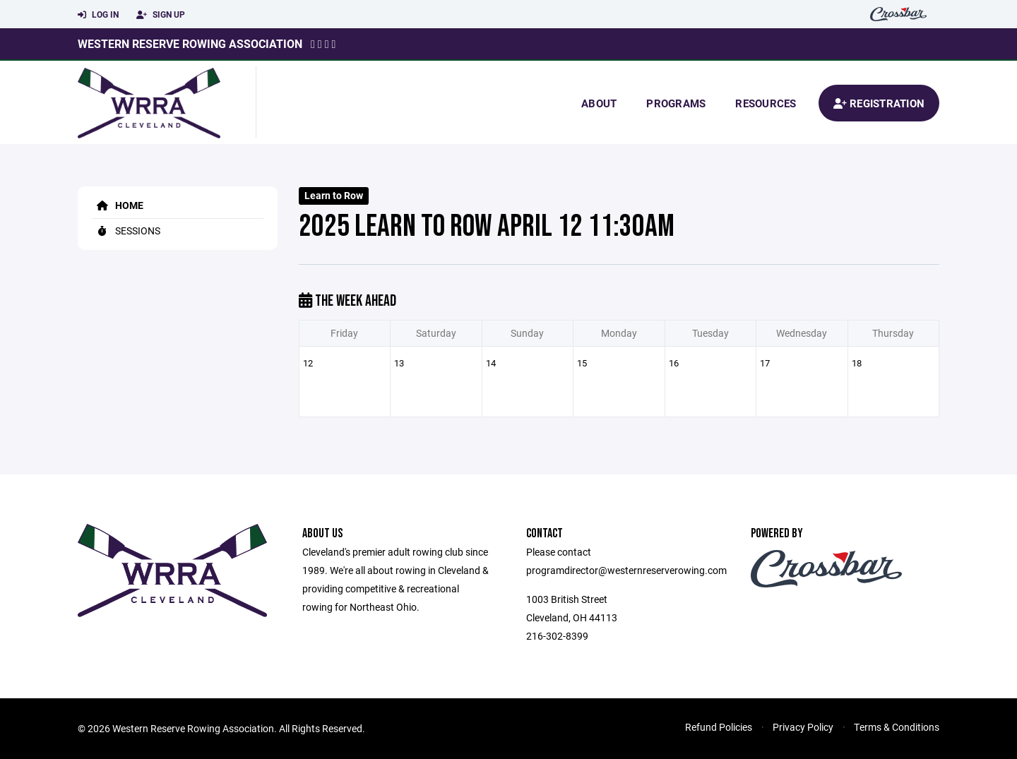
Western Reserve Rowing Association (190, 43)
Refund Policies (718, 727)
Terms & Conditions (896, 727)
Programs (676, 103)
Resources (765, 103)
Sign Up (160, 14)
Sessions (126, 230)
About (599, 103)
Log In (98, 14)
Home (117, 205)
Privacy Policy (803, 727)
